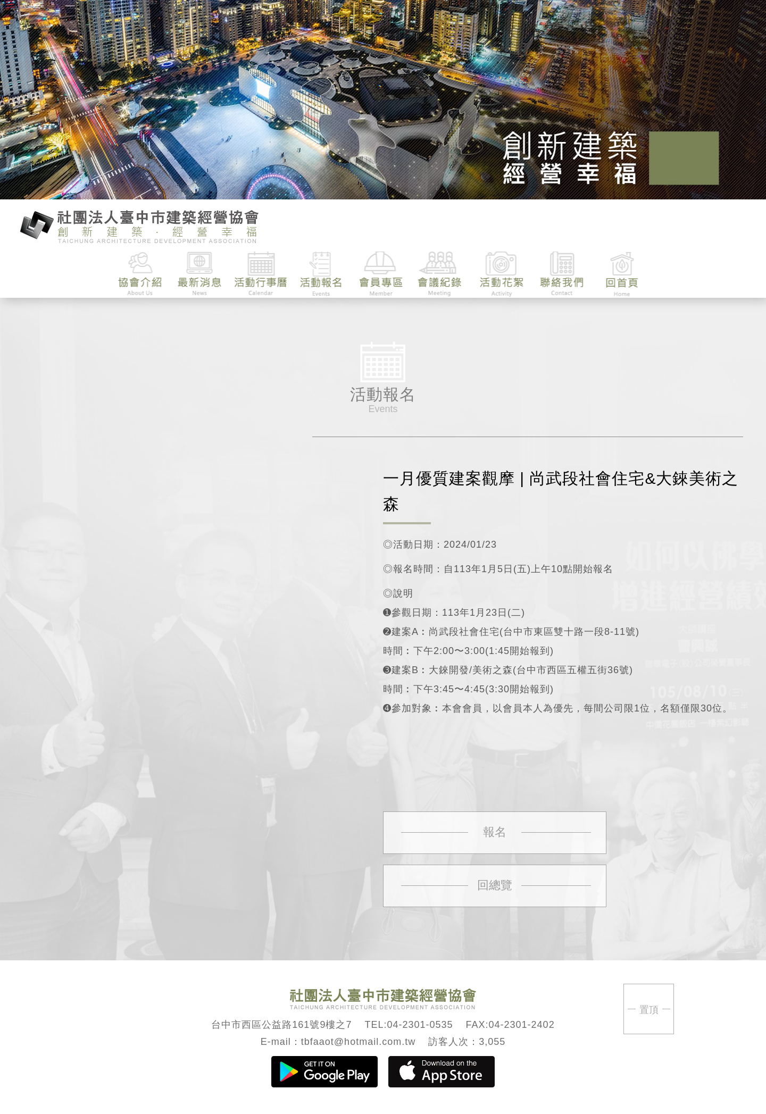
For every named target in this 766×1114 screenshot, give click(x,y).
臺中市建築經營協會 (139, 225)
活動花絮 (501, 274)
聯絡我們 (561, 274)
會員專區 (381, 274)
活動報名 (321, 274)
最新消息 (201, 274)
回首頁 (622, 274)
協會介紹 (141, 274)
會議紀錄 (441, 274)
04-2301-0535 (420, 1024)
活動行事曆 (261, 274)
